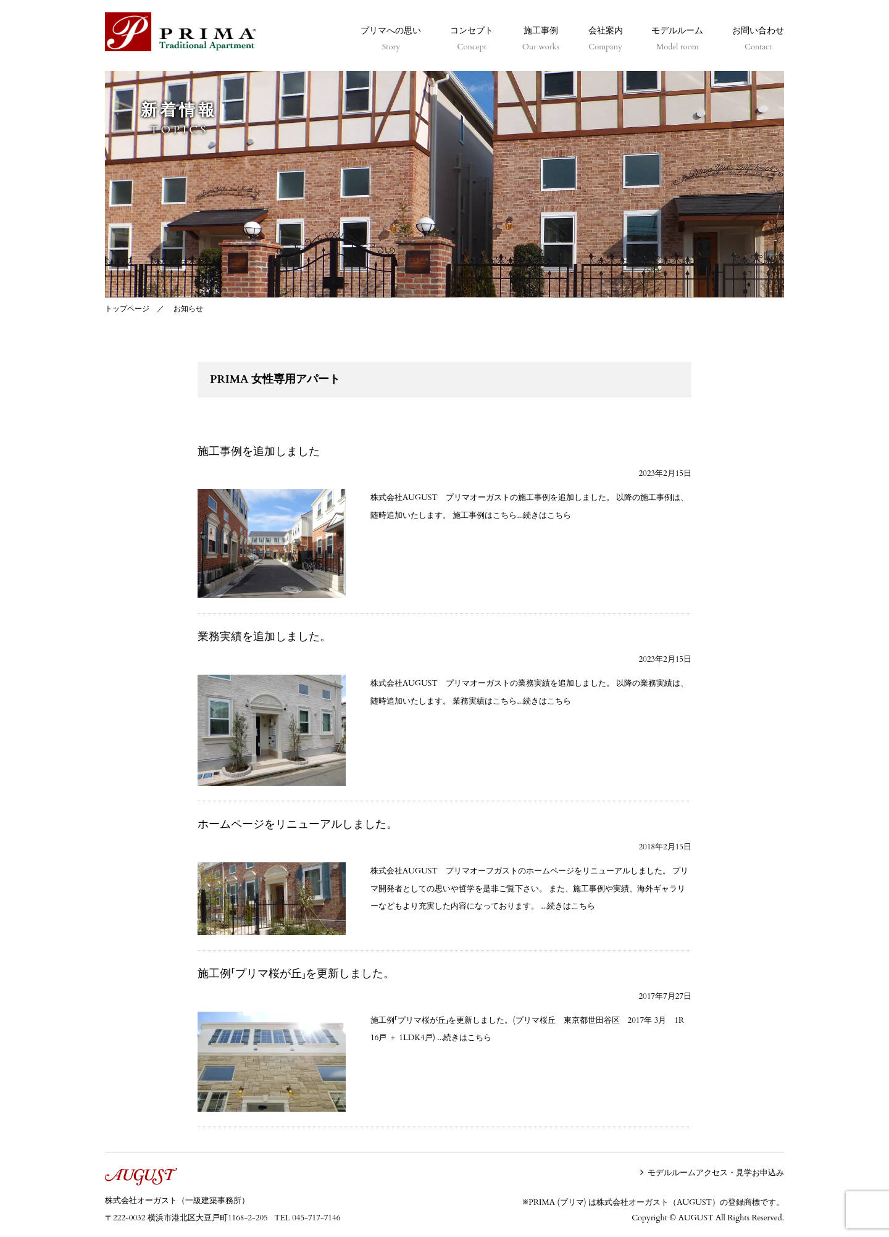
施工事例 (540, 39)
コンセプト (471, 39)
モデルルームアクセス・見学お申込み (716, 1172)
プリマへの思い (391, 39)
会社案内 (605, 39)
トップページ (127, 309)
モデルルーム (677, 39)
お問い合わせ (758, 39)
